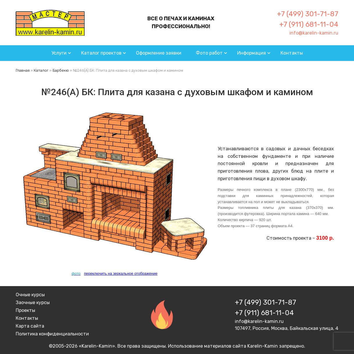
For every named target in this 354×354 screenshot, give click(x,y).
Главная (23, 70)
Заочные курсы (33, 302)
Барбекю (61, 70)
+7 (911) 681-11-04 (308, 24)
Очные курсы (30, 294)
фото (76, 273)
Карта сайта (30, 326)
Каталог (41, 70)
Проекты (25, 310)
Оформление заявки (158, 53)
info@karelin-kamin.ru (313, 33)
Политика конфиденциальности (52, 334)
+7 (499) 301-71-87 (307, 14)
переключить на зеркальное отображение (121, 273)
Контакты (291, 53)
